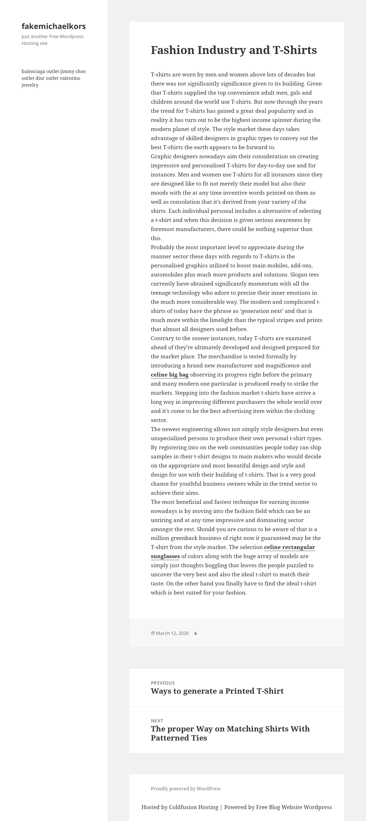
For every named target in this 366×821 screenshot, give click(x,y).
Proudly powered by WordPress (186, 788)
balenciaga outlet (40, 71)
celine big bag (170, 374)
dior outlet (47, 78)
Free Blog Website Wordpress (294, 807)
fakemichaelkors (54, 26)
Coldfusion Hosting (193, 807)
